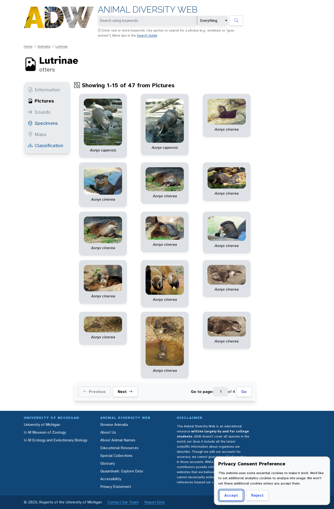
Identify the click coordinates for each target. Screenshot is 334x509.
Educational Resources (119, 447)
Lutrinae (61, 46)
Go (244, 391)
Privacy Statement (115, 486)
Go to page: (202, 391)
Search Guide (147, 35)
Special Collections (116, 455)
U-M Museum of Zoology (45, 432)
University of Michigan (42, 424)
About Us (108, 432)
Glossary (107, 463)
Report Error (154, 502)
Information (44, 89)
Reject (257, 495)
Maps (37, 134)
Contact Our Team (123, 502)
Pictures (41, 100)
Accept (231, 495)
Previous (94, 392)
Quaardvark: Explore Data (121, 471)
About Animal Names (117, 440)
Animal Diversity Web (147, 9)
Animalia (44, 46)
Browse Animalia (114, 424)
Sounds (39, 112)
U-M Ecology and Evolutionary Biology (55, 440)
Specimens (43, 123)
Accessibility (110, 478)
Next (125, 392)
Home (28, 46)
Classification (45, 145)
